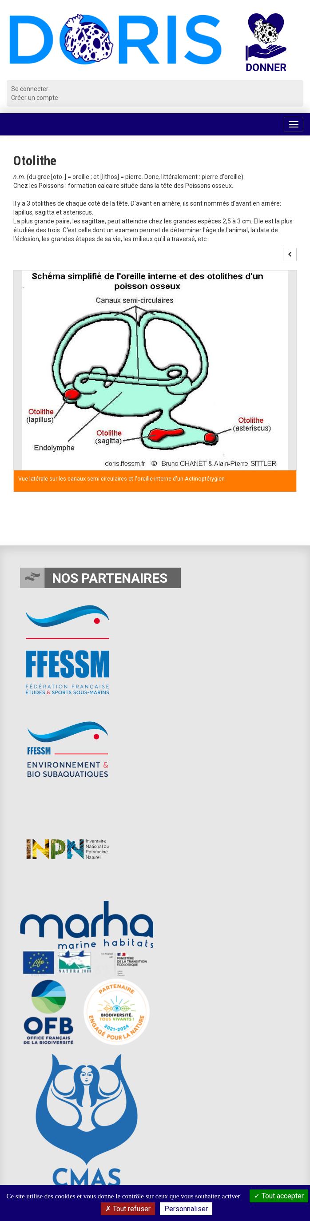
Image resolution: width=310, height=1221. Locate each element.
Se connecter (29, 88)
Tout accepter (279, 1196)
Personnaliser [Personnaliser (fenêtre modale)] (186, 1209)
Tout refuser (128, 1209)
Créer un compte (34, 97)
